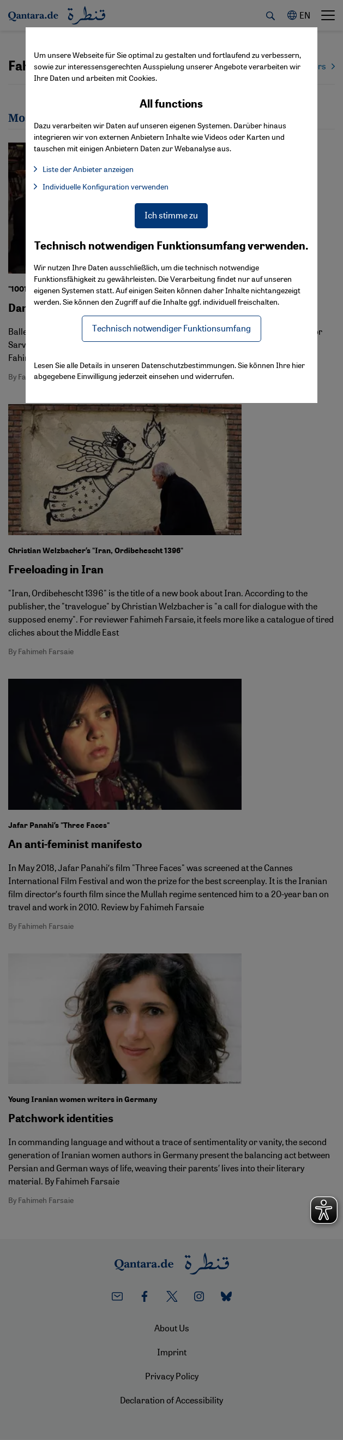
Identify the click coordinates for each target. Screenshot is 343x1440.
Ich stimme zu (171, 215)
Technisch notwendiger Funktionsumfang (171, 328)
